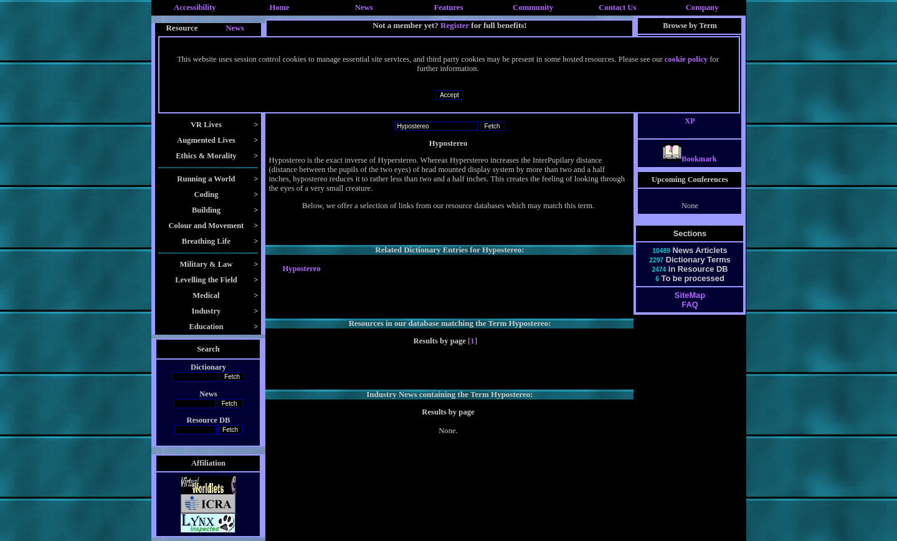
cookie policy (686, 59)
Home (279, 7)
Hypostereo (301, 268)
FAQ (689, 315)
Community (533, 7)
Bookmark (690, 170)
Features (448, 7)
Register (454, 25)
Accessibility (195, 7)
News (364, 7)
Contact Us (617, 7)
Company (702, 7)
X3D (689, 113)
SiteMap (690, 306)
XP (690, 132)
